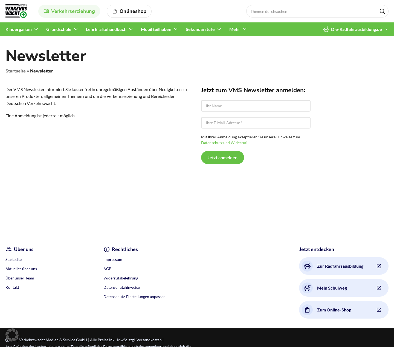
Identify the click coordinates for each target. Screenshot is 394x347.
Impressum (112, 259)
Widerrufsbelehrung (120, 278)
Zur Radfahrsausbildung (332, 266)
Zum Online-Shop (326, 309)
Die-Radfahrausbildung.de (352, 29)
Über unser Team (19, 278)
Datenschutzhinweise (121, 287)
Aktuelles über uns (21, 268)
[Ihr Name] (256, 106)
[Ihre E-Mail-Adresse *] (256, 123)
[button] (12, 335)
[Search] (317, 11)
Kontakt (12, 287)
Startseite (15, 71)
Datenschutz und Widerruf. (224, 142)
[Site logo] (16, 10)
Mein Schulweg (324, 287)
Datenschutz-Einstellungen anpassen (134, 296)
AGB (107, 268)
